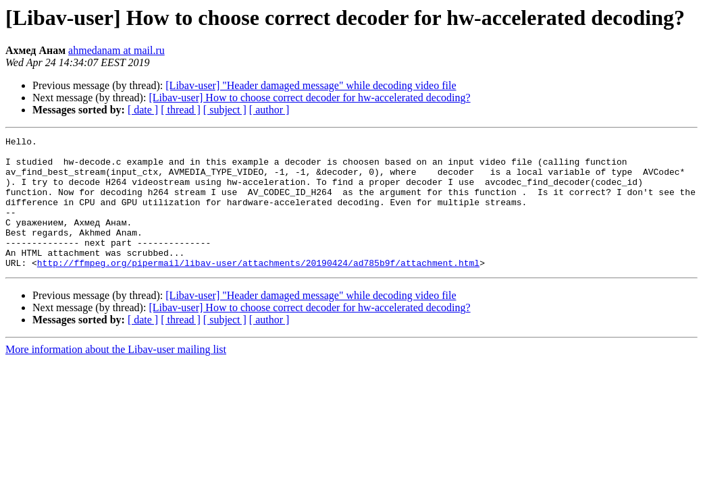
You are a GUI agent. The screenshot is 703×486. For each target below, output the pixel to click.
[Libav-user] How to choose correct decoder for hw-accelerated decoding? (309, 97)
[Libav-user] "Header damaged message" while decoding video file (310, 85)
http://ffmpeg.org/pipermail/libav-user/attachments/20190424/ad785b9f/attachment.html (258, 289)
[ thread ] (181, 109)
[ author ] (269, 109)
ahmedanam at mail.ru (116, 50)
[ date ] (143, 109)
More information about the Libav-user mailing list (115, 375)
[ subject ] (224, 109)
